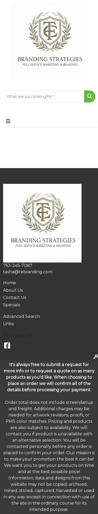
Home (9, 282)
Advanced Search (21, 316)
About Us (13, 290)
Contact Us (14, 297)
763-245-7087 (17, 265)
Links (8, 323)
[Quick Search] (42, 96)
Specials (11, 304)
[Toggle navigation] (8, 121)
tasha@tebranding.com (27, 271)
